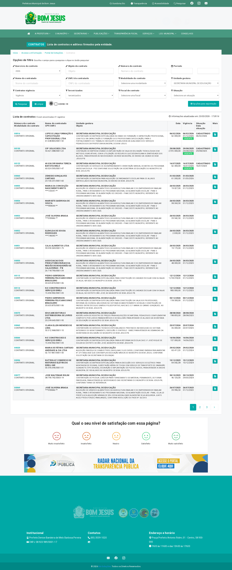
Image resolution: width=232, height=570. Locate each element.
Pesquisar (21, 104)
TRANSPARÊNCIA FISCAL (126, 33)
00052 (17, 230)
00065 (17, 325)
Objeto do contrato (76, 66)
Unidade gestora (180, 78)
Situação (176, 90)
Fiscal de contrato (128, 90)
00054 (17, 200)
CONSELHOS (187, 33)
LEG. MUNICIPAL (167, 33)
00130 (17, 148)
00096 (17, 360)
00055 (17, 185)
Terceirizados (74, 90)
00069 (17, 387)
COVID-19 (63, 104)
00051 (17, 245)
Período (176, 66)
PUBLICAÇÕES (101, 33)
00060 (17, 175)
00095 (17, 297)
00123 (17, 163)
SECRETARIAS (81, 33)
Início (15, 53)
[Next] (207, 406)
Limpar (39, 104)
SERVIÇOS (148, 33)
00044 (17, 337)
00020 (17, 347)
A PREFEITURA (42, 33)
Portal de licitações (54, 53)
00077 (17, 375)
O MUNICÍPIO (62, 33)
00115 (17, 275)
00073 (17, 312)
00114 (17, 287)
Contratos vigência (24, 90)
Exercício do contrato (25, 66)
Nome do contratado (24, 78)
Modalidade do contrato (131, 78)
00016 (17, 133)
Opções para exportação (203, 104)
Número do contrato (130, 66)
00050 (17, 260)
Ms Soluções (104, 566)
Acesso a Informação (31, 53)
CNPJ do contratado (77, 78)
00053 (17, 215)
